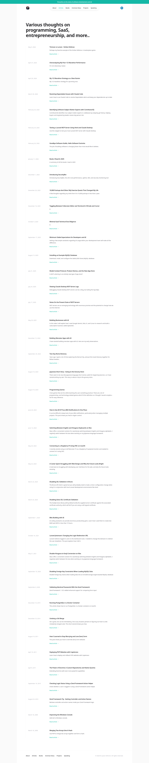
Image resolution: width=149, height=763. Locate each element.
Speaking (94, 8)
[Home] (27, 8)
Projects (85, 8)
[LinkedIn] (121, 8)
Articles (61, 8)
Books (68, 8)
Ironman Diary (76, 8)
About (54, 8)
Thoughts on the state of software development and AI (74, 2)
